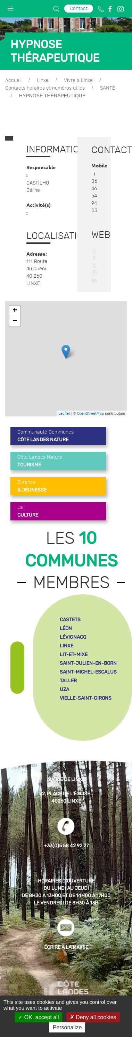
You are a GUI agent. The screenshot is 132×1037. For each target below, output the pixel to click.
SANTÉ (107, 88)
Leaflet (64, 409)
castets (70, 615)
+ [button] (15, 306)
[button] (10, 7)
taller (68, 676)
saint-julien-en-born (88, 658)
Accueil (13, 80)
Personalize (67, 1027)
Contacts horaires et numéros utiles (45, 88)
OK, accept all (38, 1017)
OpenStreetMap (90, 409)
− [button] (15, 316)
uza (64, 684)
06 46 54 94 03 (94, 193)
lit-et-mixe (74, 650)
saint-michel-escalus (88, 667)
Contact (79, 8)
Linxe (43, 80)
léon (66, 623)
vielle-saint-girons (86, 693)
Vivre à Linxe (78, 80)
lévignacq (73, 632)
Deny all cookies (93, 1017)
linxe (66, 641)
